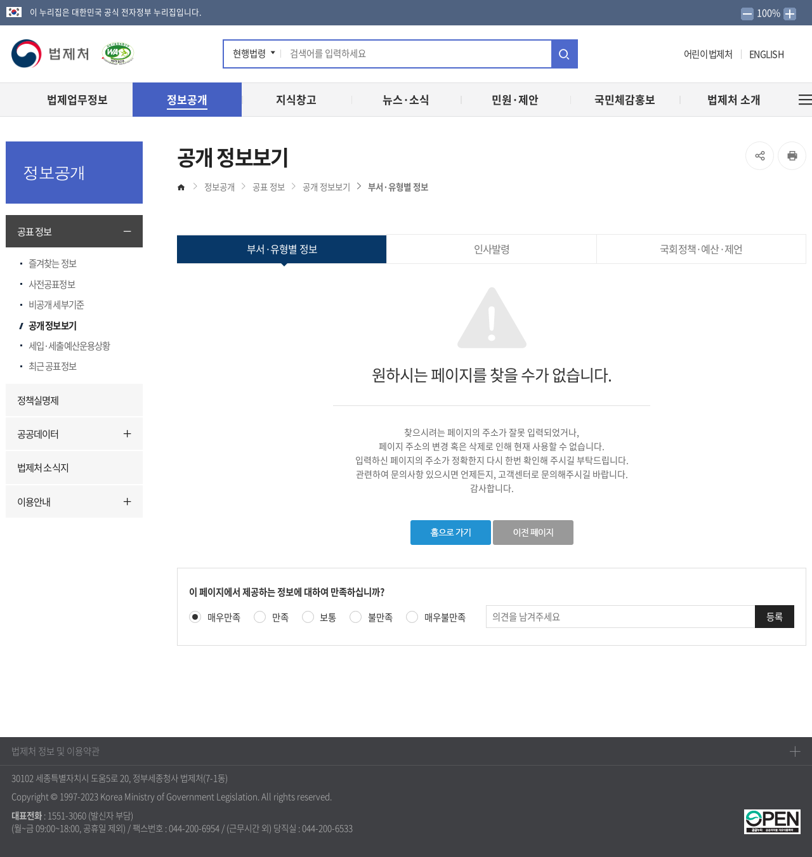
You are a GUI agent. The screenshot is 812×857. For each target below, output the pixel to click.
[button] (50, 54)
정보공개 (219, 186)
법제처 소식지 (43, 467)
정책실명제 (38, 400)
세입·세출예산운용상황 (69, 346)
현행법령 (249, 53)
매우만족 (223, 617)
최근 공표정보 (52, 366)
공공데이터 (38, 433)
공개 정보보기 (52, 325)
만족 (280, 617)
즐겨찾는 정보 (52, 263)
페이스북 (594, 56)
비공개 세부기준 (56, 304)
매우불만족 (445, 617)
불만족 (380, 617)
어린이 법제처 (708, 54)
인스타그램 (651, 56)
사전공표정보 (52, 284)
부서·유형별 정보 (398, 186)
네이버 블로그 (669, 56)
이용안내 (33, 501)
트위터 (610, 56)
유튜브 (631, 56)
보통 (328, 617)
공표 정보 (34, 231)
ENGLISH (766, 54)
